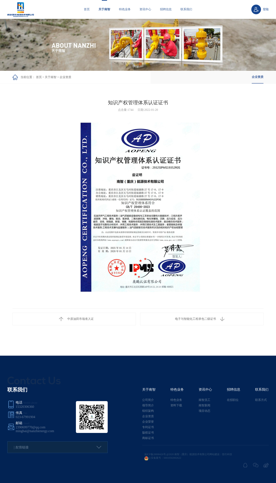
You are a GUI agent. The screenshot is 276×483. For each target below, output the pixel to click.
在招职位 (233, 400)
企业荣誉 (148, 421)
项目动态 (204, 410)
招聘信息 (166, 9)
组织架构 (148, 410)
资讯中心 (145, 9)
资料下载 (176, 405)
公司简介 (148, 400)
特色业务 (125, 9)
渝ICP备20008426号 (155, 454)
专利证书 (148, 427)
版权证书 (148, 432)
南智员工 (204, 400)
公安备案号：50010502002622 (162, 457)
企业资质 (65, 77)
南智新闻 (204, 405)
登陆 (266, 9)
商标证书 (148, 438)
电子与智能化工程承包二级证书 (199, 319)
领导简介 (148, 405)
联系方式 (261, 400)
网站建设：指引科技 (221, 454)
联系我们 (186, 9)
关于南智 (104, 9)
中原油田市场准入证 (76, 319)
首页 (87, 9)
